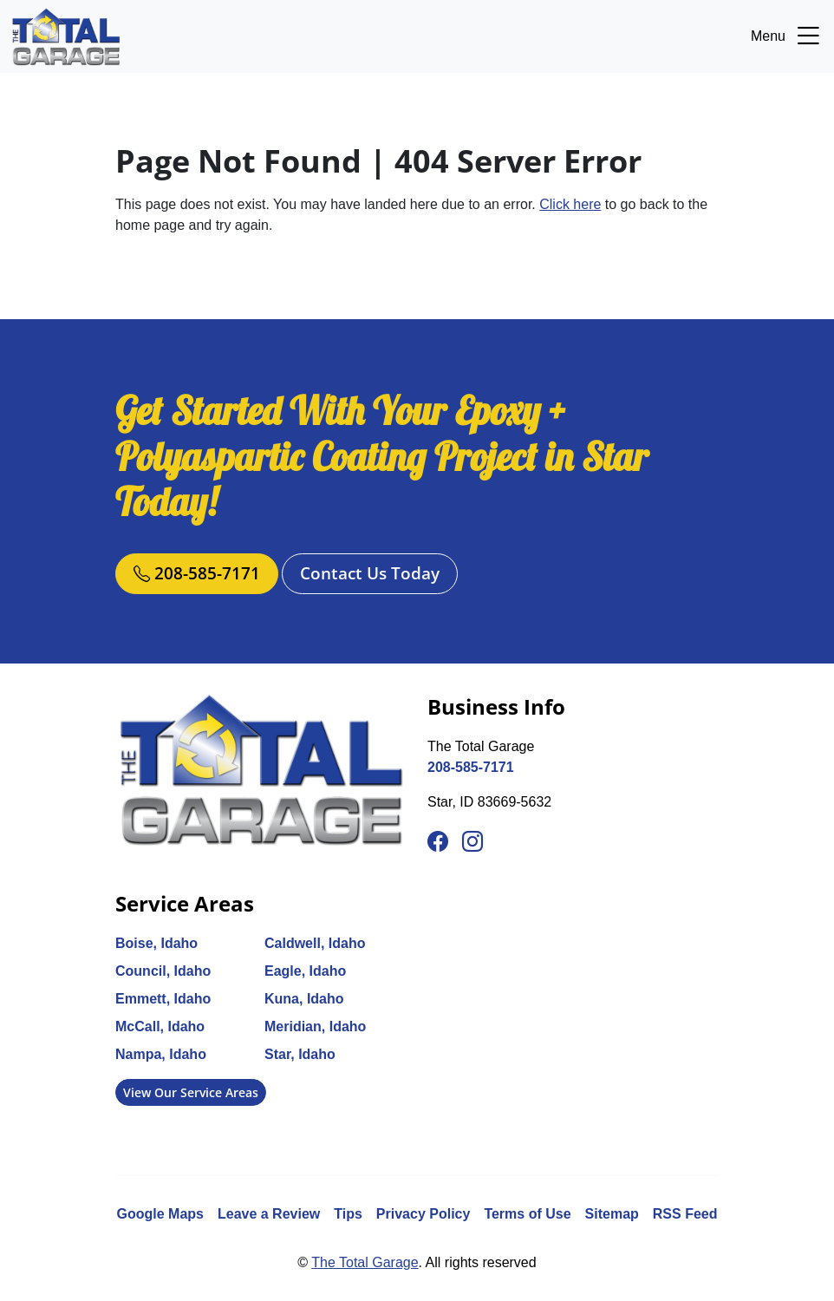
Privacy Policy (423, 1213)
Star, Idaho (300, 1054)
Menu (787, 36)
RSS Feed (685, 1213)
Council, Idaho (163, 971)
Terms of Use (527, 1213)
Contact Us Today (370, 573)
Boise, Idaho (156, 943)
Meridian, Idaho (315, 1026)
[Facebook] (437, 842)
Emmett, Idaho (163, 998)
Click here (570, 204)
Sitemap (612, 1213)
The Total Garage (364, 1262)
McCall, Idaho (160, 1026)
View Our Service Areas (190, 1092)
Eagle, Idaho (305, 971)
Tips (348, 1213)
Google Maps (160, 1213)
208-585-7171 (197, 573)
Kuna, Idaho (304, 998)
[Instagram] (472, 842)
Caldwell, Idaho (314, 943)
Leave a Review (269, 1213)
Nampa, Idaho (160, 1054)
